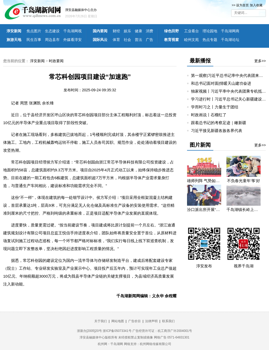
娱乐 (127, 31)
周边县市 (52, 40)
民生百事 (34, 40)
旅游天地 (14, 40)
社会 (127, 40)
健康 (138, 31)
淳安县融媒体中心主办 (81, 10)
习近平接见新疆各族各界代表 (216, 130)
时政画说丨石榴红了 (208, 115)
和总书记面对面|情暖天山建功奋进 (221, 83)
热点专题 (210, 40)
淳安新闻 (14, 31)
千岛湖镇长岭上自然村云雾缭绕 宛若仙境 (243, 209)
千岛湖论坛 (230, 40)
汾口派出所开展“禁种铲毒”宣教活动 (204, 209)
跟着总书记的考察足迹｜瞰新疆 (218, 122)
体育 (116, 40)
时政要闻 (56, 61)
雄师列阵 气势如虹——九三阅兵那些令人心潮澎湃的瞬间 (204, 180)
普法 (138, 40)
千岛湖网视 (72, 31)
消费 (149, 31)
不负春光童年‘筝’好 (243, 180)
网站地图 (117, 321)
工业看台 (191, 31)
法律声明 (151, 321)
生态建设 (52, 31)
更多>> (260, 61)
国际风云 (100, 40)
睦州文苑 (191, 40)
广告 (149, 40)
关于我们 (100, 321)
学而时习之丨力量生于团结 (214, 107)
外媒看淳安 (72, 40)
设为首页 (242, 5)
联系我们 (168, 321)
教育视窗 (171, 40)
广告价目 (134, 321)
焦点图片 (34, 31)
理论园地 (210, 31)
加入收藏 (256, 5)
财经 (116, 31)
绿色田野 (171, 31)
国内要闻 (100, 31)
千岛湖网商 (230, 31)
